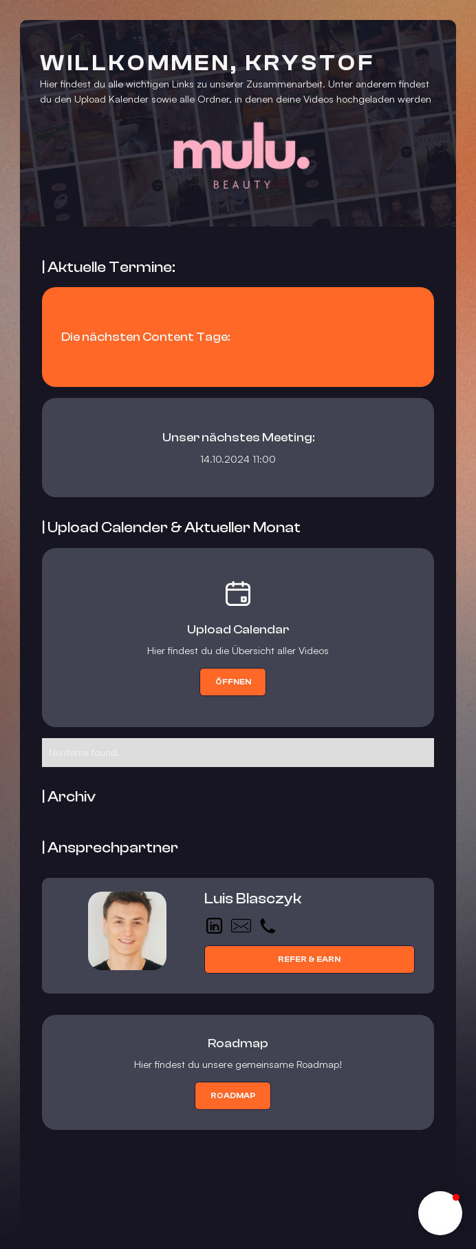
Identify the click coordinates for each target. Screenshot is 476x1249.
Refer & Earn (309, 959)
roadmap (233, 1095)
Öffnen (233, 682)
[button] (440, 1213)
